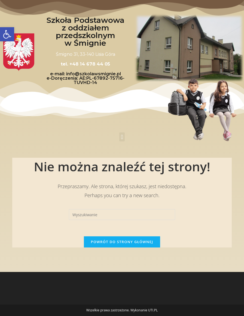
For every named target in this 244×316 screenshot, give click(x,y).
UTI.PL (153, 310)
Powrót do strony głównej (122, 241)
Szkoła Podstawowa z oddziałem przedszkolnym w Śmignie (85, 32)
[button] (121, 136)
